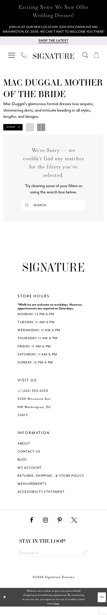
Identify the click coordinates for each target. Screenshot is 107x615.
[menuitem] (12, 62)
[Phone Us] (23, 62)
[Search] (53, 212)
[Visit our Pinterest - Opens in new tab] (60, 527)
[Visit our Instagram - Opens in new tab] (45, 527)
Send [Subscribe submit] (84, 561)
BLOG (22, 467)
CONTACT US (29, 459)
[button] (12, 62)
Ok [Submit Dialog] (101, 605)
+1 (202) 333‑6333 (33, 399)
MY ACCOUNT (30, 475)
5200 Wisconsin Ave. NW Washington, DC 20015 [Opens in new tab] (34, 415)
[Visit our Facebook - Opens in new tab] (31, 527)
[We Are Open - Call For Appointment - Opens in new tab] (53, 32)
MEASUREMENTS (32, 491)
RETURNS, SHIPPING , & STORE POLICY (51, 483)
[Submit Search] (27, 212)
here (56, 611)
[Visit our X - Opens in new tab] (74, 527)
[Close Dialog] (5, 605)
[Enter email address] (53, 561)
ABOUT (24, 451)
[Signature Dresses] (53, 63)
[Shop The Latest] (53, 47)
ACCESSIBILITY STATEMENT (41, 499)
